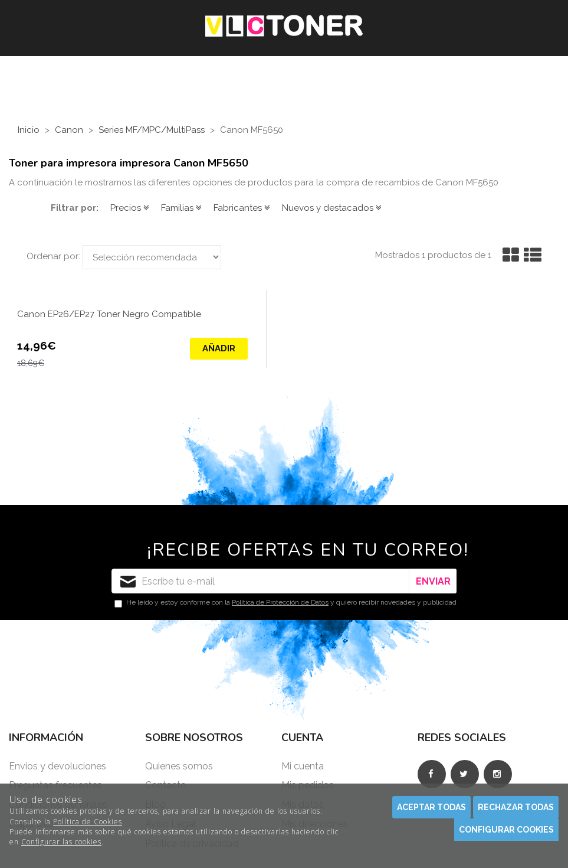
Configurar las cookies (61, 842)
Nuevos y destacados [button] (332, 208)
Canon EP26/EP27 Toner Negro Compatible (109, 314)
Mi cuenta (302, 766)
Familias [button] (181, 208)
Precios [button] (129, 208)
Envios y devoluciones (57, 766)
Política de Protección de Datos (280, 602)
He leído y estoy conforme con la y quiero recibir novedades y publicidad (285, 603)
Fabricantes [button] (242, 208)
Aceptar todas (431, 807)
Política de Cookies (87, 822)
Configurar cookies (506, 829)
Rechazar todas (516, 807)
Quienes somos (179, 766)
